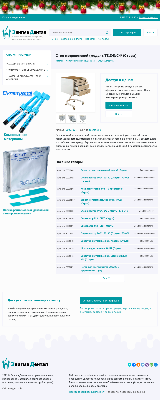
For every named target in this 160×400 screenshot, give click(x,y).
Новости (90, 38)
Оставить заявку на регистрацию (101, 300)
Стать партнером (127, 32)
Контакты (103, 38)
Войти (150, 32)
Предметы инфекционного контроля (27, 77)
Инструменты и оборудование (27, 69)
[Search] (107, 32)
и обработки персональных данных (107, 391)
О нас (55, 38)
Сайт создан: (12, 388)
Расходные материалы (27, 63)
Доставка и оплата (71, 38)
